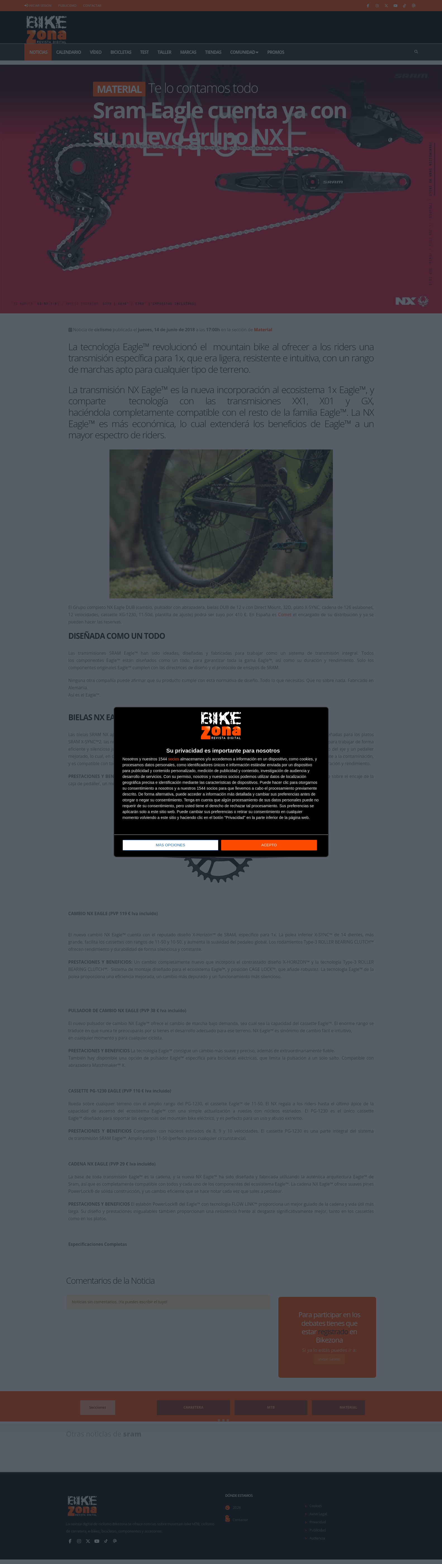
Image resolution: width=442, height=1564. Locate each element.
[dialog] (221, 782)
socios (173, 759)
